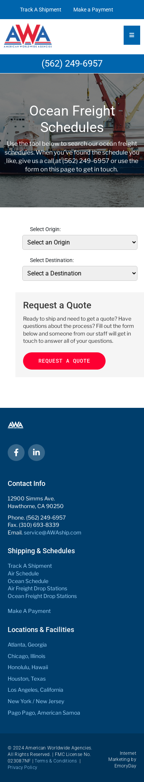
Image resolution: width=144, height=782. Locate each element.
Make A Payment (29, 611)
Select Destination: (52, 260)
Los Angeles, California (35, 689)
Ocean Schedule (28, 581)
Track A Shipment (40, 10)
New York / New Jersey (36, 701)
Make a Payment (93, 10)
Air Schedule (23, 573)
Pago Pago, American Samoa (44, 712)
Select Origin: (45, 229)
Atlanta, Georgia (27, 644)
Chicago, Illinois (26, 656)
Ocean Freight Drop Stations (42, 596)
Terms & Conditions (56, 761)
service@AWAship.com (52, 532)
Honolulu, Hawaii (28, 667)
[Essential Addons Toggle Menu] (132, 35)
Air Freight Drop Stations (37, 588)
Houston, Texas (27, 678)
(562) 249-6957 (72, 63)
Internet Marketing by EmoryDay (122, 760)
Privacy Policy (22, 767)
